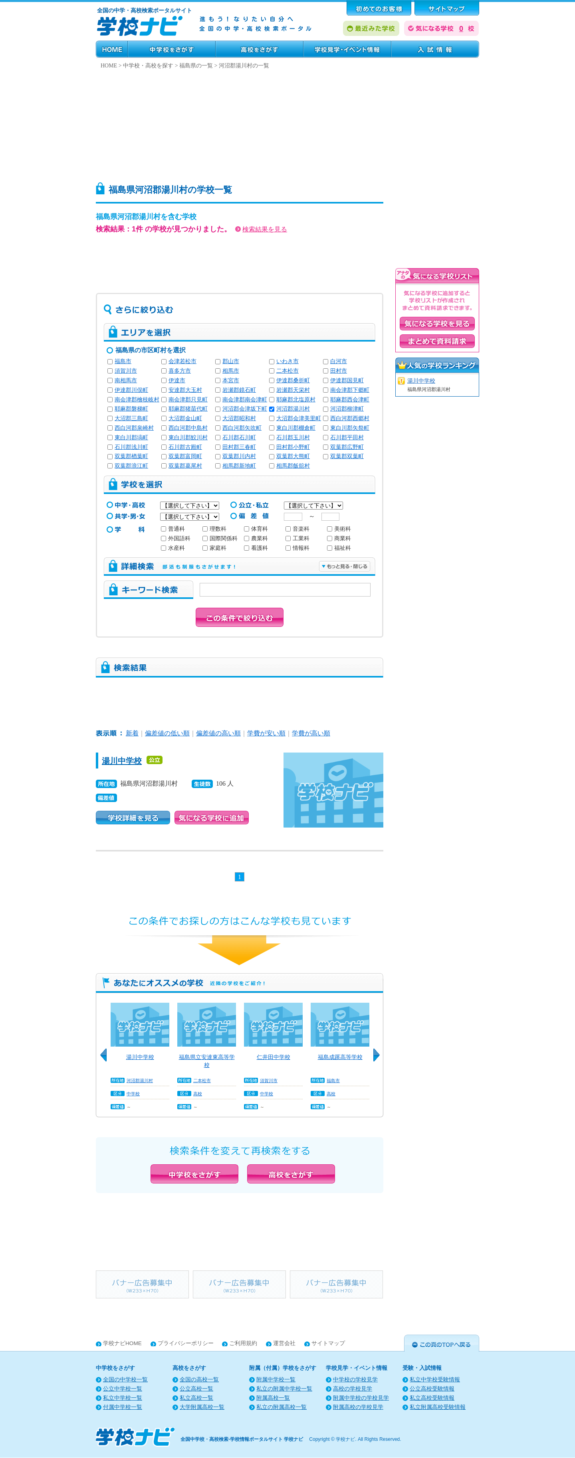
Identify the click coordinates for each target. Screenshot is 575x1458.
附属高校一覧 (273, 1398)
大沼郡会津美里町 (298, 418)
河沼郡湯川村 (293, 409)
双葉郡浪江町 (131, 466)
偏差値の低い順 (167, 733)
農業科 (256, 538)
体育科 (256, 529)
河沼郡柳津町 (347, 409)
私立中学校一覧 (122, 1398)
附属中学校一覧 (275, 1380)
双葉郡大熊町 (293, 456)
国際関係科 (220, 538)
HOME (112, 49)
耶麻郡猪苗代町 (188, 409)
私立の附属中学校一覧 (284, 1389)
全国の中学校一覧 (125, 1380)
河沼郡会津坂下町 (244, 409)
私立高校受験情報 (432, 1398)
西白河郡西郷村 (349, 418)
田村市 (338, 371)
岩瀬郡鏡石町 (239, 390)
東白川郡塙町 (131, 438)
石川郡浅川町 (131, 447)
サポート (446, 8)
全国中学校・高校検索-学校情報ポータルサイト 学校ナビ (241, 1439)
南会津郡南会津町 (244, 400)
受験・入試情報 (435, 49)
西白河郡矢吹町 (242, 428)
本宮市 (230, 380)
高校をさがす (259, 49)
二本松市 (287, 371)
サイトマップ (328, 1343)
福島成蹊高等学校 (340, 1057)
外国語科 (175, 538)
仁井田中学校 (273, 1057)
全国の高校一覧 (199, 1380)
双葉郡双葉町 (347, 456)
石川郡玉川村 (293, 438)
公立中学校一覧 (122, 1389)
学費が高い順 (311, 733)
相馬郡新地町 (239, 466)
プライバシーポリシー (186, 1343)
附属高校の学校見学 (358, 1407)
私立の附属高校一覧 (281, 1407)
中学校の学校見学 (355, 1380)
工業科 (297, 538)
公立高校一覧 (196, 1389)
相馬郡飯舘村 (293, 466)
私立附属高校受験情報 (438, 1407)
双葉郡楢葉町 (131, 456)
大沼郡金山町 (185, 418)
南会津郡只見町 (188, 400)
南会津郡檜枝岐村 (137, 400)
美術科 (339, 529)
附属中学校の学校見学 (361, 1398)
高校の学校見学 (352, 1389)
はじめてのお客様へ (379, 8)
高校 (197, 1093)
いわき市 (287, 361)
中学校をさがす (172, 49)
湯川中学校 (122, 761)
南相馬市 (126, 380)
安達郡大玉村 (185, 390)
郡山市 (230, 361)
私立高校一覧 (196, 1398)
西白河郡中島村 (188, 428)
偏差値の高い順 (218, 733)
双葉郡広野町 (347, 447)
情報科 (297, 548)
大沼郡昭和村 (239, 418)
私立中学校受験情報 (435, 1380)
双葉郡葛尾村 (185, 466)
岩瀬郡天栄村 (293, 390)
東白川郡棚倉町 (295, 428)
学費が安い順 (266, 733)
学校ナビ (345, 1439)
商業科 (339, 538)
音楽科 (297, 529)
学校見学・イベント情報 (347, 49)
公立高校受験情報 (432, 1389)
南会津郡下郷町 (349, 390)
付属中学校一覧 (122, 1407)
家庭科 (214, 548)
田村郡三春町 (239, 447)
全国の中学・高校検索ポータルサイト (144, 10)
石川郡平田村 (347, 438)
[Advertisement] (287, 123)
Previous (106, 1059)
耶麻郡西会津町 (349, 400)
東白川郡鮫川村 (188, 438)
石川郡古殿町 (185, 447)
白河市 (338, 361)
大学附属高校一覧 (202, 1407)
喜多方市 (180, 371)
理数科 (214, 529)
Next (379, 1059)
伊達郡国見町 (347, 380)
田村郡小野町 (293, 447)
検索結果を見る (261, 229)
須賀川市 (126, 371)
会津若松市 (182, 361)
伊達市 (177, 380)
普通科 (173, 529)
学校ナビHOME (122, 1343)
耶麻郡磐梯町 (131, 409)
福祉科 (339, 548)
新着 (132, 733)
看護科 (256, 548)
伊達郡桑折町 (293, 380)
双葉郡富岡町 (185, 456)
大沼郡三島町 (131, 418)
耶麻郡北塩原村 (295, 400)
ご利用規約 (243, 1343)
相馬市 (230, 371)
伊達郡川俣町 (131, 390)
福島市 (123, 361)
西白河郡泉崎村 (134, 428)
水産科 (173, 548)
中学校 (133, 1093)
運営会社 (284, 1343)
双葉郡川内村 (239, 456)
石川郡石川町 (239, 438)
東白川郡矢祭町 (349, 428)
